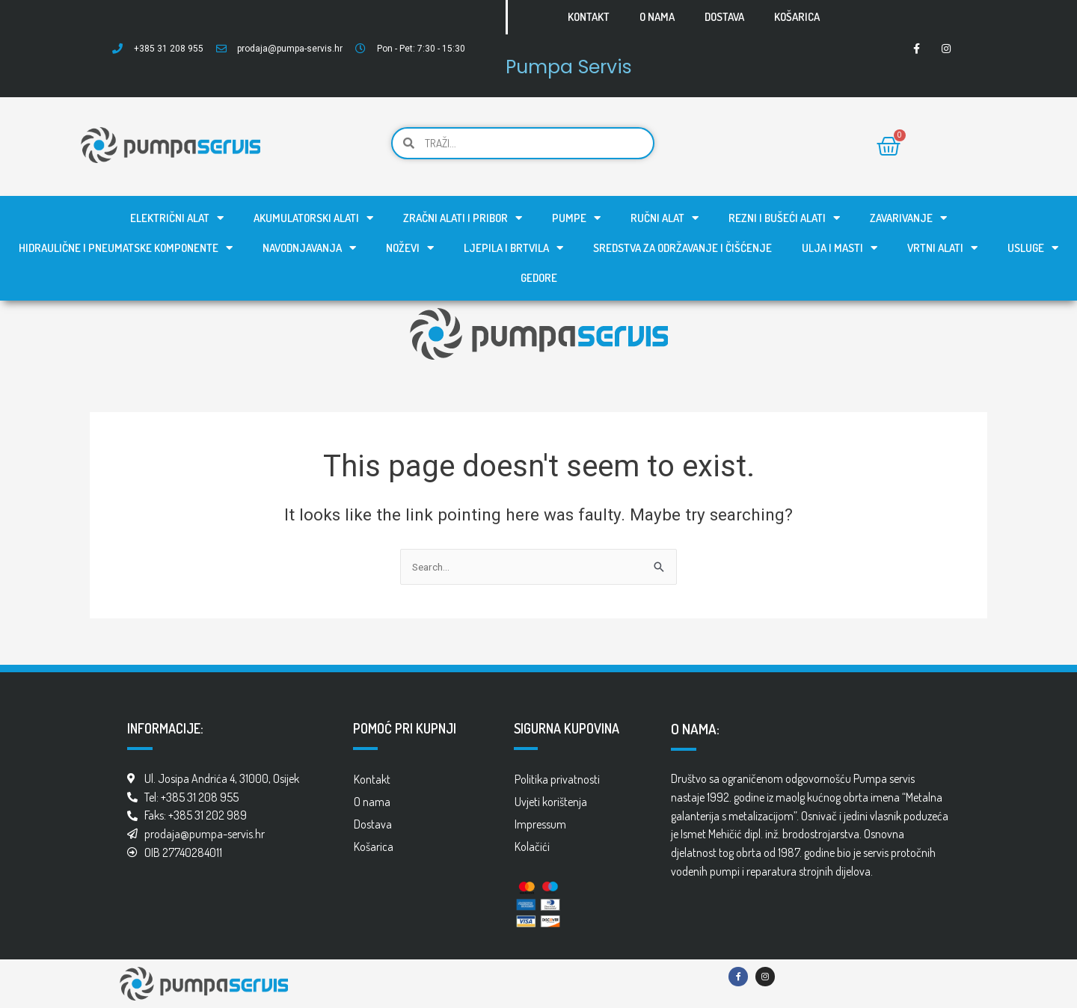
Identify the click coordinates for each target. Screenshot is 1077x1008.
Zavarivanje (908, 218)
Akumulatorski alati (313, 218)
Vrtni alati (942, 248)
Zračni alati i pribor (462, 218)
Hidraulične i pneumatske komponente (126, 248)
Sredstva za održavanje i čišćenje (682, 248)
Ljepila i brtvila (513, 248)
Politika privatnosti (557, 779)
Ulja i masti (839, 248)
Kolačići (532, 846)
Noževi (410, 248)
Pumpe (576, 218)
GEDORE (539, 278)
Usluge (1032, 248)
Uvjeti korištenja (551, 801)
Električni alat (177, 218)
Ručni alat (664, 218)
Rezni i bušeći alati (784, 218)
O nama (657, 17)
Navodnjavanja (309, 248)
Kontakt (589, 17)
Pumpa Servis (586, 65)
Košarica (797, 17)
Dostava (724, 17)
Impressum (540, 824)
